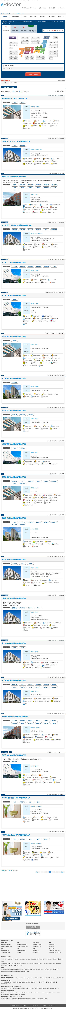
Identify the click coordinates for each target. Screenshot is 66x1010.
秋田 (51, 44)
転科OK (52, 988)
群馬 (51, 51)
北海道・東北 (4, 942)
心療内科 (61, 959)
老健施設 (14, 971)
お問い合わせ (42, 8)
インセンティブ (43, 992)
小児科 (18, 969)
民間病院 (37, 982)
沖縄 (11, 58)
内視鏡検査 (42, 977)
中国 (18, 948)
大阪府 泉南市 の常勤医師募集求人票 (14, 755)
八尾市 (36, 194)
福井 (33, 43)
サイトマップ (62, 8)
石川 (33, 40)
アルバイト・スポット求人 (30, 16)
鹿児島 (15, 58)
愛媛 (27, 56)
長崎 (11, 53)
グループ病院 (43, 982)
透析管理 (48, 977)
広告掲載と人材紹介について (29, 8)
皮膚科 (40, 963)
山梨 (38, 43)
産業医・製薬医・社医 (27, 988)
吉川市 (36, 419)
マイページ (61, 16)
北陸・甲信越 (36, 942)
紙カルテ (16, 998)
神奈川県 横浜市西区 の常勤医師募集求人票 (16, 798)
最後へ (62, 872)
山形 (51, 47)
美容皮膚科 (45, 963)
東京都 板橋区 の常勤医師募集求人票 (14, 643)
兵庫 (23, 38)
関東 (18, 942)
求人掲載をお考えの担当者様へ (33, 926)
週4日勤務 (3, 992)
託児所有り (33, 998)
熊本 (11, 56)
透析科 (21, 965)
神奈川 (50, 58)
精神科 (22, 969)
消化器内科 (10, 959)
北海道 (55, 37)
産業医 (18, 971)
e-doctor (11, 4)
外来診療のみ (16, 977)
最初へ (37, 872)
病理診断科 (3, 971)
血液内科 (28, 959)
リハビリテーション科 (41, 969)
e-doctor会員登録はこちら (33, 896)
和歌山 (22, 43)
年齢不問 (40, 988)
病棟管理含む (30, 977)
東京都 (32, 529)
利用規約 (44, 1005)
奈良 (27, 43)
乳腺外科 (12, 965)
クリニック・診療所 (51, 982)
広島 (11, 45)
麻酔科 (14, 969)
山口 (11, 47)
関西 (2, 948)
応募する (55, 132)
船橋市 (36, 488)
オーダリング (10, 998)
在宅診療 (9, 971)
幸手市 (36, 691)
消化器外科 (6, 963)
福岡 (15, 51)
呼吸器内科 (16, 959)
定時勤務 (9, 994)
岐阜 (43, 56)
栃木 (55, 51)
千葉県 (32, 488)
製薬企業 (23, 971)
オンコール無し (15, 992)
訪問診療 (37, 977)
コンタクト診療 (54, 977)
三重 (38, 58)
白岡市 (36, 345)
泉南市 (36, 766)
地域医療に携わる (5, 988)
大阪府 (32, 194)
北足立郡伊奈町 (39, 233)
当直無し (8, 992)
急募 (46, 998)
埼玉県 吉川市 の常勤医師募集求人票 (14, 410)
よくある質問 (52, 8)
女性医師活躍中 (26, 998)
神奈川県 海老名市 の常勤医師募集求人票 (15, 716)
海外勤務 (57, 988)
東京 (51, 56)
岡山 (15, 45)
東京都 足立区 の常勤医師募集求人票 (14, 518)
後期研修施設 (31, 982)
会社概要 (24, 1005)
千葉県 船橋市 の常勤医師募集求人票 (14, 477)
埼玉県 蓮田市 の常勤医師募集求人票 (14, 444)
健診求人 (42, 16)
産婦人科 (3, 965)
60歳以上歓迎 (46, 988)
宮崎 (15, 56)
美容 (20, 988)
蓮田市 (36, 452)
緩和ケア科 (32, 969)
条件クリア (62, 80)
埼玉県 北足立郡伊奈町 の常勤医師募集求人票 (16, 225)
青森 (51, 42)
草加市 (36, 386)
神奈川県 (33, 106)
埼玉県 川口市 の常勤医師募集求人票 (14, 262)
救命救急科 (9, 969)
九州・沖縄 (51, 948)
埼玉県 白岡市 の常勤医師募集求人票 (14, 336)
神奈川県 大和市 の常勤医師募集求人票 (14, 98)
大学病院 (3, 982)
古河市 (36, 612)
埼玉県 (32, 233)
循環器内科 (22, 959)
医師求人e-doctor (15, 1005)
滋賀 (27, 38)
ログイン (61, 11)
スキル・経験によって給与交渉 (26, 992)
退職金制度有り (57, 992)
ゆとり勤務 (3, 994)
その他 (27, 971)
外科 (2, 963)
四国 (34, 948)
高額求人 (36, 992)
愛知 (38, 56)
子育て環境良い (40, 998)
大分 (15, 53)
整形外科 (31, 963)
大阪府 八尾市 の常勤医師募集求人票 (14, 177)
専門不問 (35, 988)
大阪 (23, 40)
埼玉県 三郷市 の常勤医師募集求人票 (14, 295)
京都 (27, 40)
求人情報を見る (38, 132)
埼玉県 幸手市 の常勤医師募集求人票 (14, 680)
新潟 (38, 38)
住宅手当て (50, 992)
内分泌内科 (33, 959)
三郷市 (36, 303)
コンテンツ (52, 16)
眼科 (54, 963)
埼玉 (51, 53)
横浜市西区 (39, 806)
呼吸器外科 (12, 963)
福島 (55, 47)
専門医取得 (12, 988)
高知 (27, 58)
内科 (6, 959)
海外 (12, 37)
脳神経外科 (25, 963)
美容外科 (50, 963)
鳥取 (15, 42)
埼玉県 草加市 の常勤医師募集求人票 (14, 378)
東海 (50, 942)
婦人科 (7, 965)
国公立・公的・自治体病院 (12, 982)
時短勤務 (14, 994)
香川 (32, 56)
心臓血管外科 (19, 963)
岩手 (55, 42)
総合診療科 (3, 969)
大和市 (37, 106)
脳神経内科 (50, 959)
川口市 (36, 270)
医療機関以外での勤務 (6, 983)
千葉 (55, 56)
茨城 (55, 53)
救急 (17, 988)
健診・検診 (61, 977)
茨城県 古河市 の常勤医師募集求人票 (14, 598)
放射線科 (27, 969)
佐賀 (11, 51)
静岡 (43, 58)
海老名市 (38, 727)
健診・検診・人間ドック (52, 969)
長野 (38, 40)
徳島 (32, 58)
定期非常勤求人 (16, 16)
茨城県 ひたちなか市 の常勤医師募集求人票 (16, 141)
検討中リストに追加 (57, 98)
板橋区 (36, 651)
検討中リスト (51, 11)
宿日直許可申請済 (21, 994)
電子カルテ (3, 998)
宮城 (55, 44)
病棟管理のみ (23, 977)
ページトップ (64, 1002)
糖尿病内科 (39, 959)
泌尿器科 (17, 965)
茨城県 (32, 149)
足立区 (36, 529)
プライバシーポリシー (34, 1005)
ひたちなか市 (38, 149)
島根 (11, 42)
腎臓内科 (56, 959)
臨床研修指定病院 (23, 982)
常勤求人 (5, 16)
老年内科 (45, 959)
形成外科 (36, 963)
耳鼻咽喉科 (58, 963)
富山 (33, 38)
